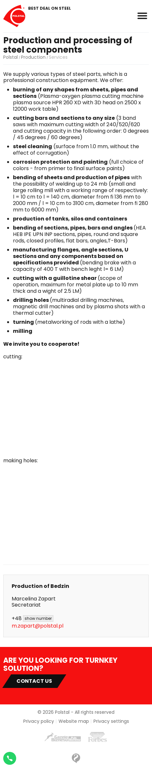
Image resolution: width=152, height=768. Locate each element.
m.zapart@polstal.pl (37, 626)
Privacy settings (111, 721)
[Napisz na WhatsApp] (9, 758)
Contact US (34, 681)
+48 (32, 618)
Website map (74, 721)
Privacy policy (38, 721)
